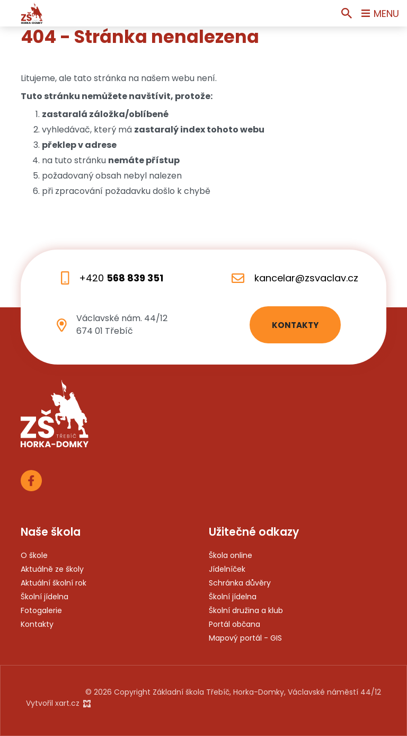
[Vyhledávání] (346, 13)
